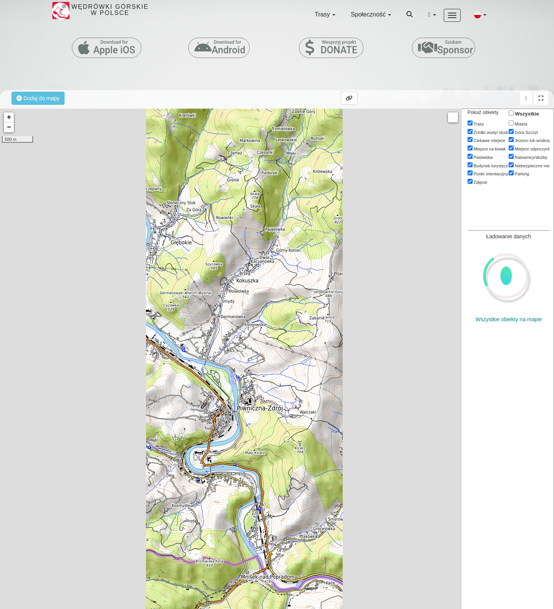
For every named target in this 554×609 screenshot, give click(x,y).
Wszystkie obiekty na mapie (508, 319)
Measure (453, 117)
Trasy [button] (325, 14)
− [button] (9, 127)
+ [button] (9, 117)
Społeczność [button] (371, 14)
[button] (480, 15)
